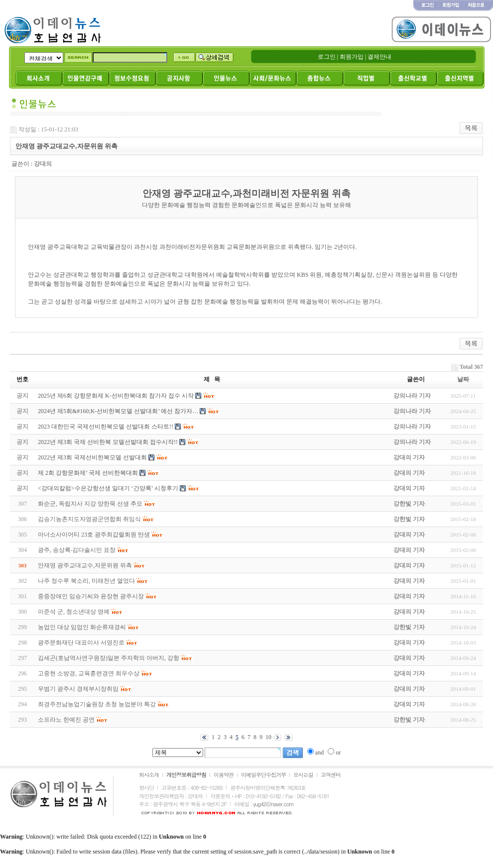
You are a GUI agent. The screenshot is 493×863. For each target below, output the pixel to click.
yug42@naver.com (273, 804)
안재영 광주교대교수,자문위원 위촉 (85, 565)
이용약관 (224, 774)
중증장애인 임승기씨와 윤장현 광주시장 (91, 596)
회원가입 (352, 56)
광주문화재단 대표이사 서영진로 (81, 642)
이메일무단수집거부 (263, 774)
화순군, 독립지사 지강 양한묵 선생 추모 (90, 503)
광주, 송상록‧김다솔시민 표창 (77, 549)
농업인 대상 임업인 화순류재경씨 (82, 627)
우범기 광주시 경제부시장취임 (78, 688)
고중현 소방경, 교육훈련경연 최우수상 (88, 673)
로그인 (327, 56)
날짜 (463, 379)
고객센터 (331, 774)
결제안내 (379, 56)
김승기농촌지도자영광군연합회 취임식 (89, 519)
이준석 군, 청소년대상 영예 (74, 611)
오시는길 (303, 774)
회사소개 (149, 774)
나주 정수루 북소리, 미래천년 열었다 (86, 580)
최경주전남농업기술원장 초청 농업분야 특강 (97, 704)
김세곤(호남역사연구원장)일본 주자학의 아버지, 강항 (108, 657)
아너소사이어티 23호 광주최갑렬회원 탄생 (94, 534)
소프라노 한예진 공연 (66, 719)
